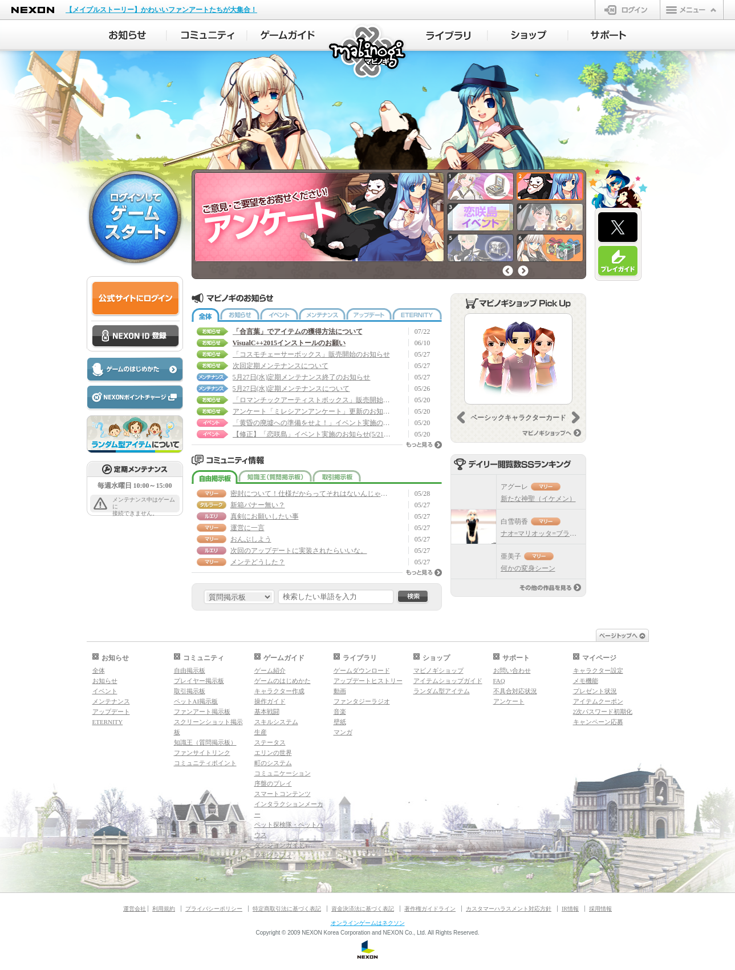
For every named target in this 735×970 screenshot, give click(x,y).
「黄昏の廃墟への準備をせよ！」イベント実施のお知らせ (312, 423)
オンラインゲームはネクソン (368, 923)
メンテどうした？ (257, 562)
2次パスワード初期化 (603, 711)
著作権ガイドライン (430, 909)
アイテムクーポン (598, 701)
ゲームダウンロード (362, 670)
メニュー (691, 9)
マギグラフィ (273, 855)
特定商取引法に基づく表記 (287, 909)
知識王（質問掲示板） (275, 477)
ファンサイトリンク (202, 752)
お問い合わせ (512, 670)
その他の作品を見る (550, 587)
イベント (279, 315)
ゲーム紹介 (270, 670)
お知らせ (239, 315)
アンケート (509, 701)
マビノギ (368, 52)
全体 (206, 315)
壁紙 (340, 721)
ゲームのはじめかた (282, 680)
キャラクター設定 (598, 670)
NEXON (32, 10)
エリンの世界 (273, 752)
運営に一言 (247, 528)
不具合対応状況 (515, 691)
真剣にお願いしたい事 (264, 516)
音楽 (340, 711)
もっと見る (424, 444)
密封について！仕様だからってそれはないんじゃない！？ (310, 494)
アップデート (369, 315)
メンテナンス (322, 315)
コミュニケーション (282, 773)
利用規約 (163, 909)
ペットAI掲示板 (196, 701)
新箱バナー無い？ (257, 505)
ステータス (270, 742)
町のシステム (273, 762)
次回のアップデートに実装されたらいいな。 (298, 551)
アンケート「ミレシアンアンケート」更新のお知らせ (312, 411)
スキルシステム (276, 721)
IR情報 (570, 909)
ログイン (627, 9)
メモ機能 (585, 680)
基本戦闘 (266, 711)
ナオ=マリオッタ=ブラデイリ (546, 533)
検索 (412, 596)
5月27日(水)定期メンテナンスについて (291, 389)
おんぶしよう (250, 539)
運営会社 (134, 909)
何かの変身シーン (528, 568)
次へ (523, 270)
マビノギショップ (438, 670)
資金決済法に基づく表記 (362, 909)
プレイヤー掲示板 (199, 680)
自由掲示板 (215, 477)
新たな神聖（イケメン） (538, 499)
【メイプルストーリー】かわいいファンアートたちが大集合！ (161, 10)
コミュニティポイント (205, 762)
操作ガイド (270, 701)
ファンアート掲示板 (202, 711)
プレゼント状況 (595, 691)
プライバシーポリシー (213, 909)
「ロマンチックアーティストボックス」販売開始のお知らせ (312, 400)
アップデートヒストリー (368, 680)
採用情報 (600, 909)
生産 (260, 732)
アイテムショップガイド (447, 680)
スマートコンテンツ (282, 793)
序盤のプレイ (273, 783)
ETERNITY (417, 315)
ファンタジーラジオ (362, 701)
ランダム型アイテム (441, 691)
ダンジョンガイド (279, 845)
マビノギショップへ (551, 432)
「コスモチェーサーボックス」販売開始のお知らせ (311, 354)
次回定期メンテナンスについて (280, 366)
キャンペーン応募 (598, 721)
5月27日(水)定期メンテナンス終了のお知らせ (302, 377)
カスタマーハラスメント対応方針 (508, 909)
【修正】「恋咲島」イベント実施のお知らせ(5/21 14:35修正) (312, 434)
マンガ (343, 732)
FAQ (499, 680)
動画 (340, 691)
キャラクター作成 (279, 691)
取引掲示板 (336, 477)
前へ (507, 270)
